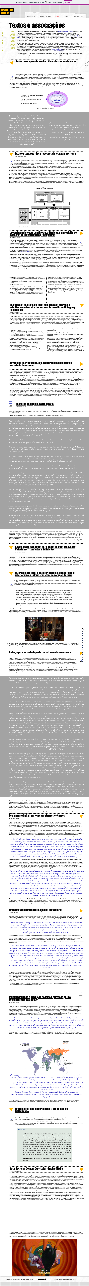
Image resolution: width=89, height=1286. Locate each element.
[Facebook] (39, 1279)
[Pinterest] (45, 1279)
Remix (11, 1192)
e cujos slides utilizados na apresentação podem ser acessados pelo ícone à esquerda (40, 1119)
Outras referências (56, 49)
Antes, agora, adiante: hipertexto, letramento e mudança (40, 652)
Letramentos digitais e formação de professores (35, 910)
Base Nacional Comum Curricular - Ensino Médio (36, 1168)
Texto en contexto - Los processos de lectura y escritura (45, 153)
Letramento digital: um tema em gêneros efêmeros (37, 815)
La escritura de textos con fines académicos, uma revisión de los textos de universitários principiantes (43, 234)
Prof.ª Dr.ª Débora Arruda (65, 31)
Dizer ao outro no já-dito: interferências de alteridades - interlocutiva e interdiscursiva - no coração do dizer (45, 574)
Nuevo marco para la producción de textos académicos (46, 61)
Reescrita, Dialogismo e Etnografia (35, 404)
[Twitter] (43, 1279)
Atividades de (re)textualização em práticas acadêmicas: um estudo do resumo (41, 364)
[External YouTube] (26, 1215)
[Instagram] (41, 1279)
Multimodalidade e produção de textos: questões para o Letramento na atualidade (40, 998)
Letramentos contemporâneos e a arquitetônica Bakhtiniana (41, 1110)
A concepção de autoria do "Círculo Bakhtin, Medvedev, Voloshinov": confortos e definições (45, 548)
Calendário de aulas (58, 50)
